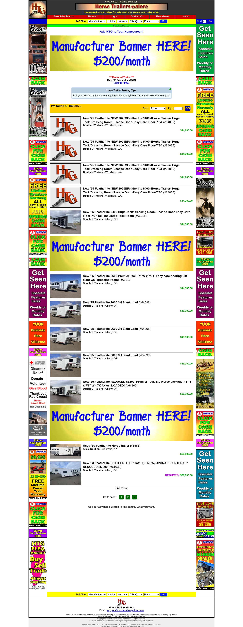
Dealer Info (137, 16)
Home (186, 16)
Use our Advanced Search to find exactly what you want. (121, 507)
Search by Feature (64, 16)
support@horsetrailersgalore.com (125, 610)
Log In (114, 16)
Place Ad (92, 16)
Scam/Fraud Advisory (121, 26)
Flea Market (162, 16)
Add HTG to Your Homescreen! (121, 31)
